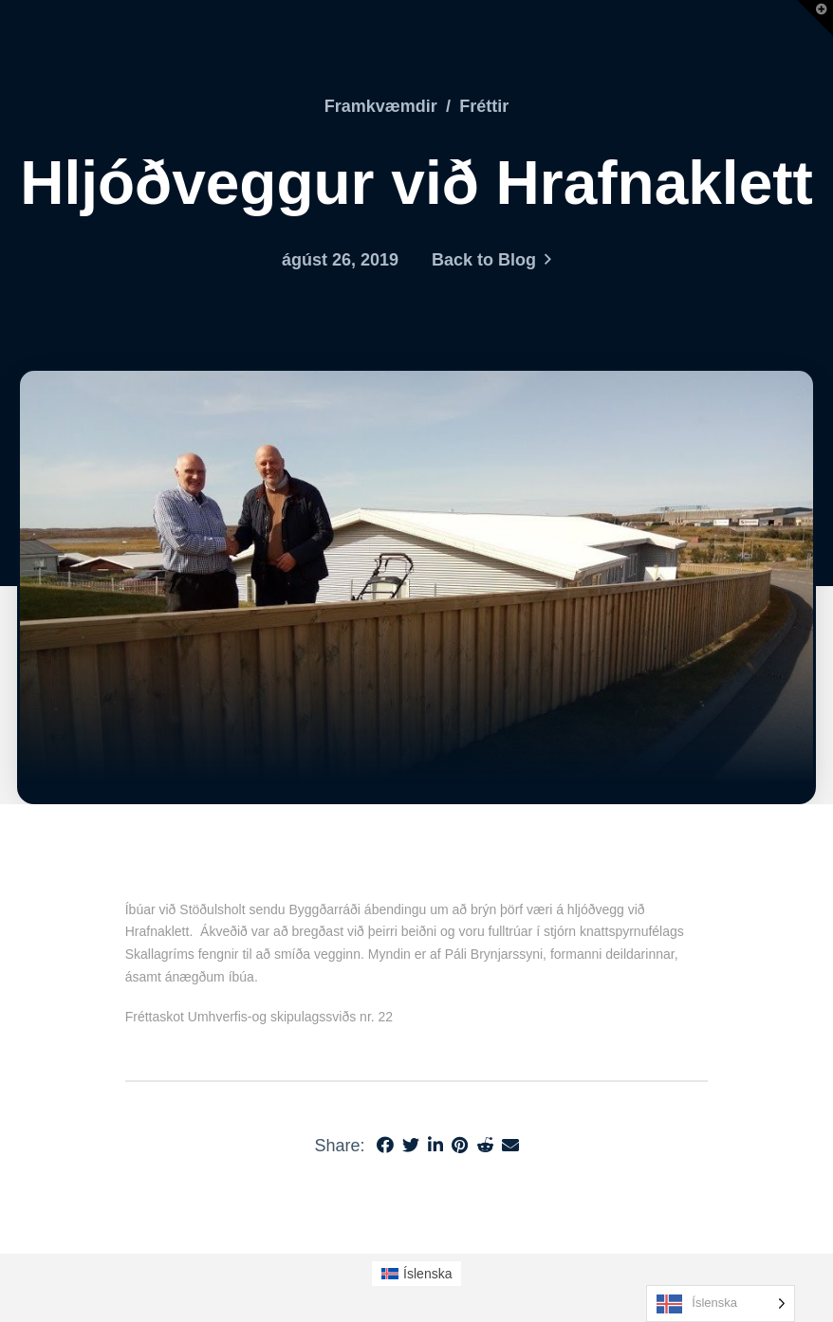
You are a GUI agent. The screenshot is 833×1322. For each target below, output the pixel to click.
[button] (815, 18)
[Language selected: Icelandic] (720, 1303)
